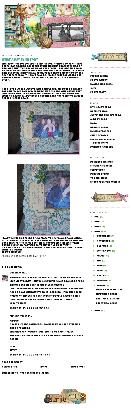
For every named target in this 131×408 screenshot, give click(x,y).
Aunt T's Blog (98, 119)
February (103, 281)
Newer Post (9, 367)
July (99, 261)
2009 (97, 232)
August (101, 256)
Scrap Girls (97, 170)
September (104, 251)
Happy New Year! (106, 303)
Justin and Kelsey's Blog (105, 115)
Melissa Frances (100, 131)
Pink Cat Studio (99, 174)
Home (43, 367)
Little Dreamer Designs (105, 182)
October (103, 246)
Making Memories (101, 84)
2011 (96, 222)
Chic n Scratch (99, 136)
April (100, 271)
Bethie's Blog (99, 111)
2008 (97, 311)
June (100, 266)
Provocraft (98, 92)
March (101, 276)
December (103, 236)
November (104, 241)
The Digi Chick (98, 178)
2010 (97, 227)
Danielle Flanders (101, 147)
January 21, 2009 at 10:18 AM (30, 355)
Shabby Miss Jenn (101, 166)
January (102, 286)
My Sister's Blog (100, 107)
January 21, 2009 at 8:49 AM (30, 308)
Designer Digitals (101, 162)
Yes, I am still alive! (108, 299)
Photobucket (99, 80)
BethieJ (15, 273)
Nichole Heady (99, 128)
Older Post (77, 367)
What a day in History (109, 290)
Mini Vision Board (107, 294)
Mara (93, 124)
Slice (93, 89)
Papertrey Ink (99, 76)
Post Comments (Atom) (34, 373)
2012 (97, 217)
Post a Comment (12, 362)
